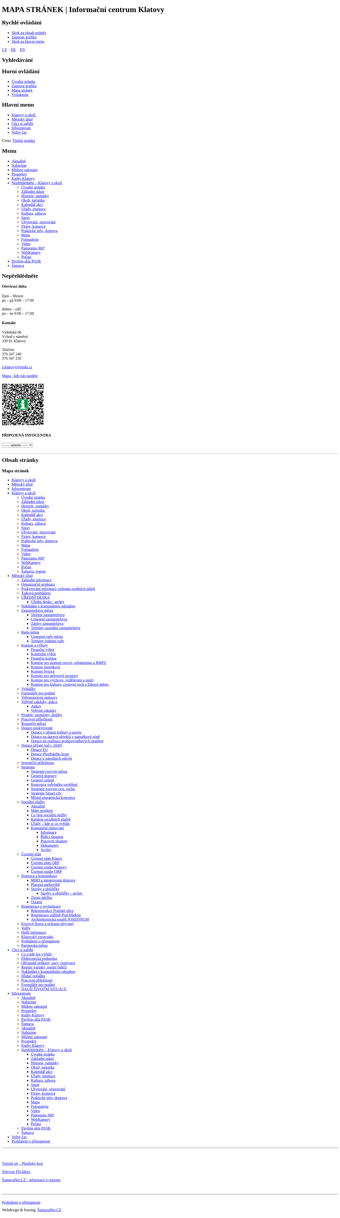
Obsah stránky (20, 460)
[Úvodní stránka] (23, 82)
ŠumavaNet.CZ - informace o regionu (31, 1180)
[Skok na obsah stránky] (29, 33)
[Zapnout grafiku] (24, 37)
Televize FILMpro (16, 1172)
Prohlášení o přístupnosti (21, 1202)
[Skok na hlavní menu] (28, 41)
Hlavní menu (18, 105)
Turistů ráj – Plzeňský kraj (22, 1163)
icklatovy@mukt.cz (17, 367)
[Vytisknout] (20, 95)
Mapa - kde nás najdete (20, 376)
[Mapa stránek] (22, 90)
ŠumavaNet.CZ (49, 1210)
